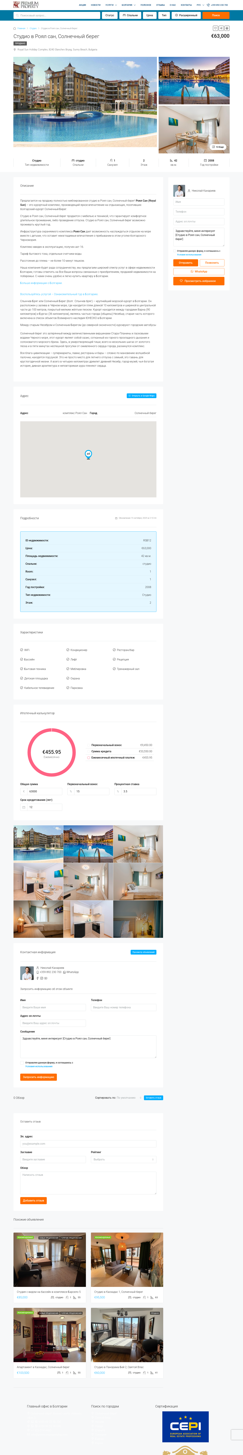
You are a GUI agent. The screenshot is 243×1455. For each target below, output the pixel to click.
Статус (109, 15)
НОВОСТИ (95, 5)
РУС (199, 5)
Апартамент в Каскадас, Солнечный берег (43, 1357)
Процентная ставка (126, 774)
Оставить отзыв (153, 1088)
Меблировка (78, 664)
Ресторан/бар (125, 649)
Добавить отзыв (33, 1191)
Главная (21, 28)
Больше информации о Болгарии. (41, 283)
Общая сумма (29, 774)
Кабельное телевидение (39, 679)
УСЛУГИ (109, 5)
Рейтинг (96, 1142)
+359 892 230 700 (217, 4)
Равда (99, 1416)
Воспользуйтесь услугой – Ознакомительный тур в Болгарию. (59, 294)
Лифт (74, 656)
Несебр (99, 1412)
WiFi (27, 649)
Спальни (130, 15)
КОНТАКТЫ (186, 5)
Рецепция (123, 656)
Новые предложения (49, 1229)
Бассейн (29, 656)
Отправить (186, 262)
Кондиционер (79, 649)
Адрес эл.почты (30, 1006)
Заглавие (26, 1142)
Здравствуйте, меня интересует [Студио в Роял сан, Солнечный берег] (88, 1037)
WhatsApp (72, 962)
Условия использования (38, 1057)
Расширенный (186, 15)
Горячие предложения (71, 1229)
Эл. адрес (26, 1127)
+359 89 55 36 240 (49, 1416)
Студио (33, 28)
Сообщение (27, 1022)
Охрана (75, 672)
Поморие (100, 1425)
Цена (149, 15)
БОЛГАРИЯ (127, 5)
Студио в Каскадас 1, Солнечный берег (118, 1282)
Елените (100, 1421)
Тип (164, 15)
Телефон (96, 990)
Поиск (216, 15)
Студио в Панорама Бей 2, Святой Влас (119, 1357)
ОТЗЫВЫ (160, 5)
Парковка (77, 679)
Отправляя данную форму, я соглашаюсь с (88, 1055)
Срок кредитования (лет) (36, 790)
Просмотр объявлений (143, 943)
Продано (20, 43)
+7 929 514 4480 (41, 1421)
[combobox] (129, 1088)
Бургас (99, 1429)
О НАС (173, 5)
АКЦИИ (82, 5)
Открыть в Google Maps (142, 396)
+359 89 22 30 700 (49, 1412)
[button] (88, 454)
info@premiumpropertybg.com (49, 1425)
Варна (99, 1433)
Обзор (24, 1158)
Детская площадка (36, 672)
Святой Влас (103, 1408)
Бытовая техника (35, 664)
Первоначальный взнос (82, 774)
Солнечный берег (106, 1404)
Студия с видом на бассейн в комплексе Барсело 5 (49, 1282)
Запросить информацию (38, 1067)
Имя (23, 990)
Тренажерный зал (128, 664)
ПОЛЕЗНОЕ (146, 5)
